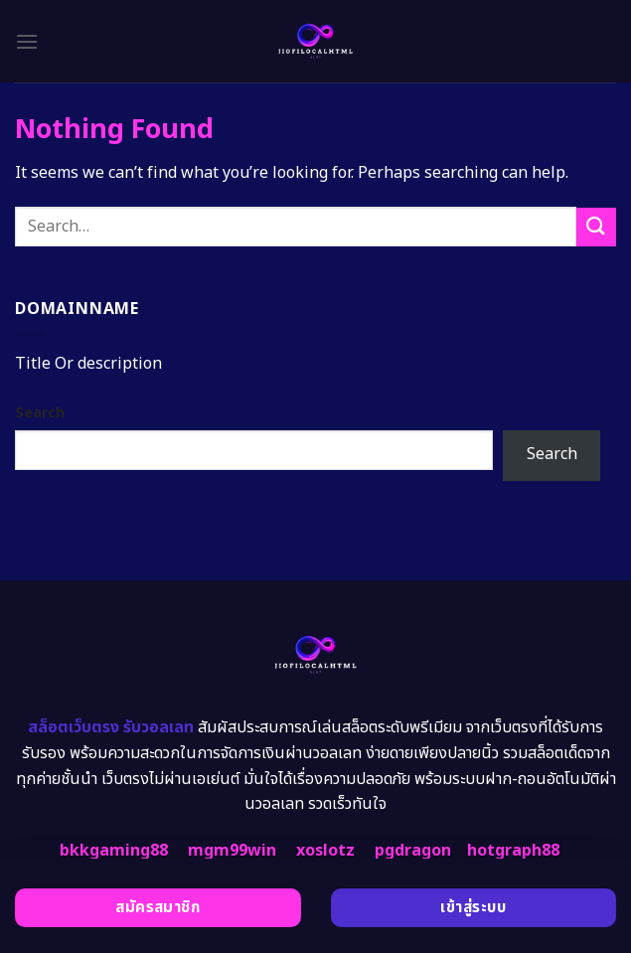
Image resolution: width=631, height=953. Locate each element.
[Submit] (596, 227)
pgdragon (413, 851)
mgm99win (232, 851)
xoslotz (325, 851)
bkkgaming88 (114, 851)
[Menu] (27, 41)
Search (40, 412)
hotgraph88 (513, 851)
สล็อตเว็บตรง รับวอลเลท (111, 727)
